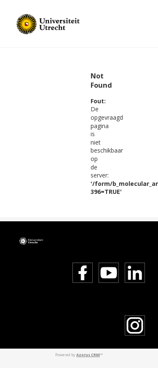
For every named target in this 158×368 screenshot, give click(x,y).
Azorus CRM (88, 354)
